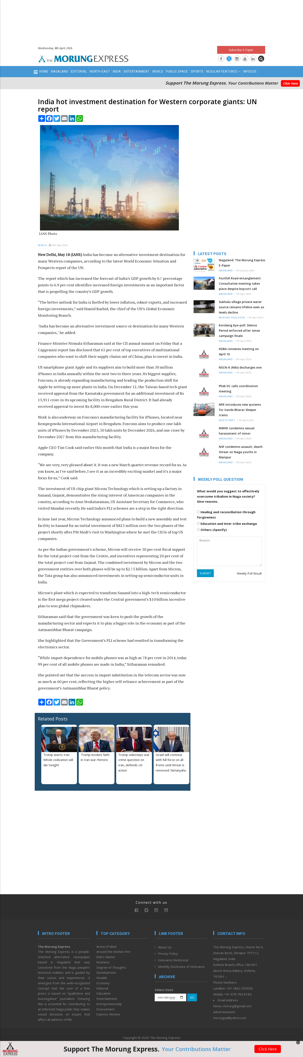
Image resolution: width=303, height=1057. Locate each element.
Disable (101, 978)
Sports (197, 71)
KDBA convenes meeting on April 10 (239, 351)
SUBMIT (205, 573)
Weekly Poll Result (249, 573)
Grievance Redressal (173, 960)
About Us (164, 947)
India (117, 71)
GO (192, 997)
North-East (100, 71)
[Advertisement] (151, 21)
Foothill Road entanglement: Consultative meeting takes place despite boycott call (240, 283)
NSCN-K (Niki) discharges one (240, 367)
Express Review (108, 1014)
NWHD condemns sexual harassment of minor (236, 430)
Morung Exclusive (232, 317)
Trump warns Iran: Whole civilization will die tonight (58, 760)
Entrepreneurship (109, 1004)
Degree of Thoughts (111, 967)
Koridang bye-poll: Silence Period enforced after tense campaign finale (239, 330)
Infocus (249, 71)
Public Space (177, 71)
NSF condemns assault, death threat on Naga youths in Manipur (241, 452)
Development (106, 972)
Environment (105, 1009)
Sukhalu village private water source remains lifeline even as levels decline (241, 307)
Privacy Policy (168, 953)
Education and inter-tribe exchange (227, 523)
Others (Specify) (212, 530)
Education (103, 993)
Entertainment (137, 71)
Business (102, 962)
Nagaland (59, 71)
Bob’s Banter (105, 957)
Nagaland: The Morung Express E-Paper (242, 262)
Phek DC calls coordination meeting (238, 388)
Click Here (290, 83)
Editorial (79, 71)
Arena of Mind (106, 946)
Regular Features (223, 71)
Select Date (164, 990)
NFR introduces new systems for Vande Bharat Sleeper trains (240, 410)
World (157, 71)
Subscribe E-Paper (241, 50)
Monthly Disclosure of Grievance (181, 966)
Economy (103, 983)
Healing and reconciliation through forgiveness (226, 514)
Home (43, 71)
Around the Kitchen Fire (113, 951)
